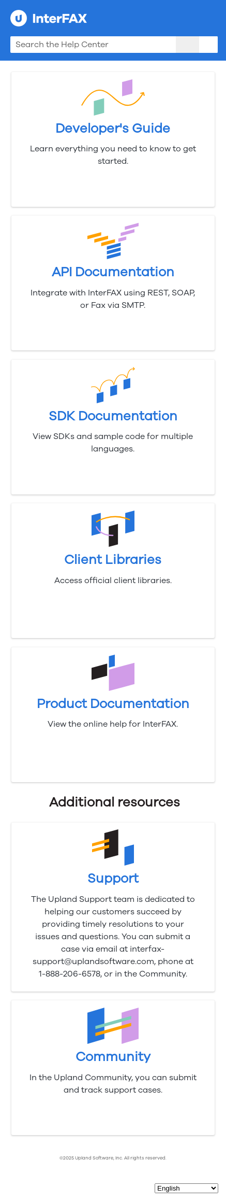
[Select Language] (186, 1188)
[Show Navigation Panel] (212, 18)
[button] (187, 44)
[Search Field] (114, 44)
